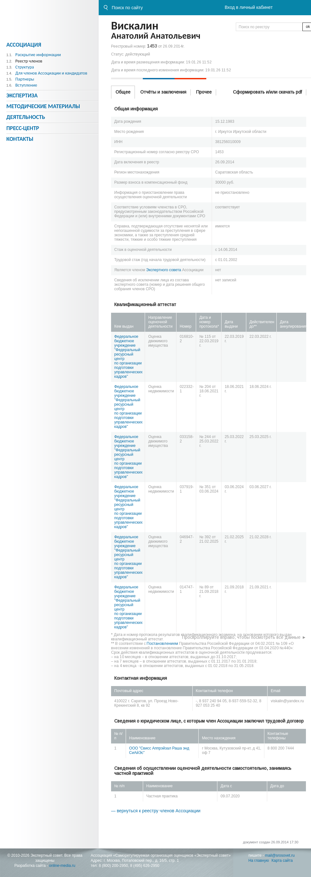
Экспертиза (22, 95)
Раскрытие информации (38, 54)
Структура (24, 67)
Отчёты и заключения (163, 92)
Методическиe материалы (43, 106)
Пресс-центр (22, 128)
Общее (123, 92)
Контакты (19, 138)
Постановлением (162, 643)
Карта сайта (282, 860)
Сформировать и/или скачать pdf (267, 92)
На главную (258, 860)
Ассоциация (23, 44)
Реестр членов (28, 61)
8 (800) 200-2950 (113, 865)
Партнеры (24, 79)
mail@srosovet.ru (280, 855)
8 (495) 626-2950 (144, 865)
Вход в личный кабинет (249, 7)
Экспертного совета (163, 270)
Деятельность (25, 117)
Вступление (26, 85)
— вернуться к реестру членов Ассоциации (156, 810)
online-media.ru (62, 865)
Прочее (204, 92)
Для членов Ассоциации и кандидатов (51, 73)
